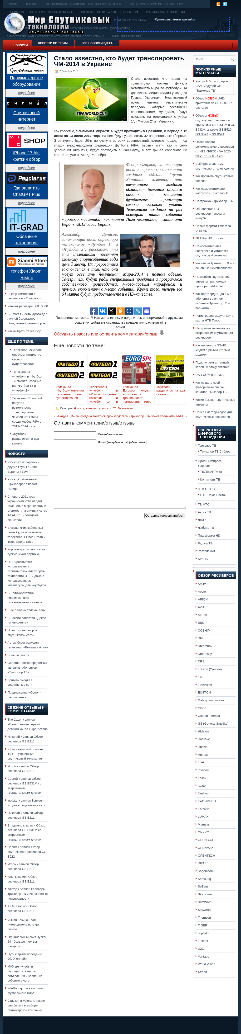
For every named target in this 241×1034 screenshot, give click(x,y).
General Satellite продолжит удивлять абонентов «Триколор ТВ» (27, 667)
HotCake (204, 739)
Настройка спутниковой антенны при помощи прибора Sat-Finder (213, 281)
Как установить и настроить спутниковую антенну (83, 4)
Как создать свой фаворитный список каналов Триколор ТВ (211, 387)
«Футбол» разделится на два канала (25, 438)
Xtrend (202, 972)
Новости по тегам (53, 43)
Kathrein (204, 809)
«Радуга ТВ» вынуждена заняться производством (92, 416)
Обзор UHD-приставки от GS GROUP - (215, 103)
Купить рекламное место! (173, 19)
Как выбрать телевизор (24, 331)
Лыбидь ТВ (206, 527)
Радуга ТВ (205, 543)
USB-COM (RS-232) (210, 375)
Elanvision (205, 685)
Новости (21, 45)
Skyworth (204, 909)
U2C (201, 948)
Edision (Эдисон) (210, 669)
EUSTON (204, 692)
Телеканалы (125, 408)
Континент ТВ (210, 479)
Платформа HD (209, 535)
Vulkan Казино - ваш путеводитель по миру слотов (24, 924)
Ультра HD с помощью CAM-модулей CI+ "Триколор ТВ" (212, 86)
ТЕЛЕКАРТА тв (211, 471)
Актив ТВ (204, 512)
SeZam (203, 886)
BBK (201, 622)
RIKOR (203, 863)
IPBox (202, 778)
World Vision (206, 964)
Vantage (203, 956)
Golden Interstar (209, 716)
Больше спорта (19, 655)
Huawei (203, 747)
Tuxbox (203, 941)
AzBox (202, 615)
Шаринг (31, 4)
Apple (202, 591)
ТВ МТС (204, 504)
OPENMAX (206, 848)
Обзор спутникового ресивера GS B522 (27, 851)
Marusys (204, 824)
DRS (201, 661)
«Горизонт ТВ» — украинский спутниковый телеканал (25, 753)
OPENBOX (205, 840)
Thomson (204, 917)
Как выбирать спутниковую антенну (156, 4)
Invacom (204, 770)
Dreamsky (205, 654)
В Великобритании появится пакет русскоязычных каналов (25, 597)
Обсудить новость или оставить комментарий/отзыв (109, 334)
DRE (201, 638)
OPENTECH (206, 855)
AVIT (201, 607)
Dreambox (205, 646)
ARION (203, 599)
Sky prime (205, 894)
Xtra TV (203, 559)
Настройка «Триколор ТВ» (215, 201)
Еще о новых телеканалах (26, 610)
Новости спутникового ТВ (101, 408)
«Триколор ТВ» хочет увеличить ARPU (157, 416)
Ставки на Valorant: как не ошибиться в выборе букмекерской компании (26, 1005)
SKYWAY (204, 902)
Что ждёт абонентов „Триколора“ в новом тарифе (22, 483)
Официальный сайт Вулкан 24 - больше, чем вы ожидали (27, 941)
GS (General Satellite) (213, 723)
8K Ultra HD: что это (210, 238)
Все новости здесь (97, 43)
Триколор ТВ (207, 445)
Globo (202, 708)
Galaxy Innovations (211, 700)
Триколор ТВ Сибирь (215, 451)
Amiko (202, 584)
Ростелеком (206, 551)
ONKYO (203, 832)
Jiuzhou (203, 793)
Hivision (203, 731)
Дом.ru (203, 520)
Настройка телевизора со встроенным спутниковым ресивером (214, 332)
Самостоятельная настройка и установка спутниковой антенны (212, 250)
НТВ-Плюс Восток (213, 495)
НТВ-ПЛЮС (206, 489)
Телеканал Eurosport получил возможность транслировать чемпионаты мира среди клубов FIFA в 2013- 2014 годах (27, 412)
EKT (201, 677)
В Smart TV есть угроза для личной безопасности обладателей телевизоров (27, 318)
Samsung (204, 879)
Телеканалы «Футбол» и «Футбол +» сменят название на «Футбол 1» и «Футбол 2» (27, 381)
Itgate (202, 785)
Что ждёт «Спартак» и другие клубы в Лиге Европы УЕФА (23, 466)
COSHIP (204, 630)
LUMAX (203, 816)
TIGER (202, 925)
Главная (13, 4)
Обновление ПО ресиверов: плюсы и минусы (210, 213)
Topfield (203, 933)
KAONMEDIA (207, 801)
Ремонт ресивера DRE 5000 (28, 306)
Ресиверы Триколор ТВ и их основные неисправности (28, 893)
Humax (203, 754)
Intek (201, 762)
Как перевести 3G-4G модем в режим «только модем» (213, 350)
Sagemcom (206, 871)
